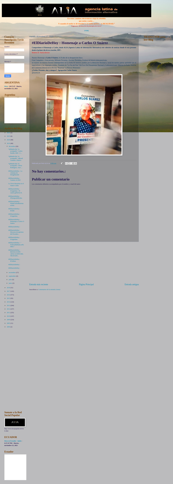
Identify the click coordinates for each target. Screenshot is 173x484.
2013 (8, 305)
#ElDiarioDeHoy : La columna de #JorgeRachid (15, 173)
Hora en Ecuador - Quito (12, 441)
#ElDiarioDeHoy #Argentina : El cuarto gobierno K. (15, 191)
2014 (8, 302)
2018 (8, 288)
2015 (8, 298)
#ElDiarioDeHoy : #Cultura (14, 260)
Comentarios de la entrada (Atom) (49, 289)
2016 (8, 295)
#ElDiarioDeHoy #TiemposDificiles (15, 197)
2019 (8, 143)
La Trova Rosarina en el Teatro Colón (16, 184)
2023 (8, 136)
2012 (8, 309)
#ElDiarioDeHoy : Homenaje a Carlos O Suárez (16, 221)
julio (10, 279)
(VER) (86, 31)
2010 (8, 316)
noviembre (12, 272)
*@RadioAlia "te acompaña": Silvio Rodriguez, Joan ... (15, 165)
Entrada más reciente (38, 284)
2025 (8, 133)
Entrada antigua (132, 284)
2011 (8, 312)
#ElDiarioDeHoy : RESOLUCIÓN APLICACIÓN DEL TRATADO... (15, 253)
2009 (8, 320)
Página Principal (86, 284)
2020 (8, 140)
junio (10, 283)
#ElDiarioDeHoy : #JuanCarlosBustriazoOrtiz (16, 203)
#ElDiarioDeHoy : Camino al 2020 (14, 179)
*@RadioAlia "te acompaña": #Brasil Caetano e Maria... (15, 158)
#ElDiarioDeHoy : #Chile (14, 209)
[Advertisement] (84, 262)
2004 (8, 327)
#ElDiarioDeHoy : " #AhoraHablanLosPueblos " (16, 244)
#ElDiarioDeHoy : (14, 227)
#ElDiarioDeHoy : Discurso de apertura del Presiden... (16, 232)
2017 (8, 291)
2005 (8, 323)
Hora (6, 86)
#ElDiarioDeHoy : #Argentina (14, 215)
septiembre (12, 276)
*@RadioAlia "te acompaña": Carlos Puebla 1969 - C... (15, 151)
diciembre (12, 146)
